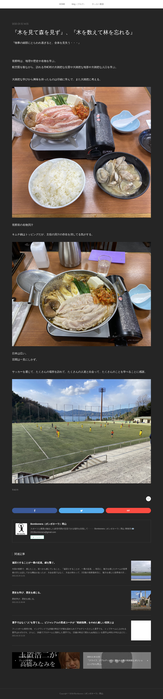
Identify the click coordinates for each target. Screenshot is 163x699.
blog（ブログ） (78, 4)
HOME (62, 4)
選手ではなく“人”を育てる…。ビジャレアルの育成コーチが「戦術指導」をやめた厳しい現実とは (63, 622)
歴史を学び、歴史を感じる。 (27, 592)
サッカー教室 (98, 4)
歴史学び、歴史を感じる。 (24, 599)
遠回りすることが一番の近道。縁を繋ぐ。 (34, 562)
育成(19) (15, 490)
